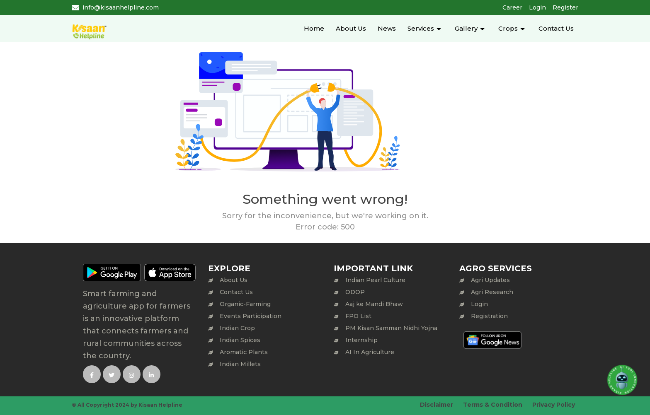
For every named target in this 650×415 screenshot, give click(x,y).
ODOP (355, 292)
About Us (351, 28)
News (387, 28)
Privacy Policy (553, 404)
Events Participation (250, 316)
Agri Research (492, 292)
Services (420, 28)
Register (565, 7)
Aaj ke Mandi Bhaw (374, 304)
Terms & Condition (492, 404)
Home (314, 28)
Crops (508, 28)
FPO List (358, 316)
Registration (489, 316)
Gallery (466, 28)
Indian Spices (240, 340)
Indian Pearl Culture (375, 280)
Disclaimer (436, 404)
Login (537, 7)
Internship (361, 340)
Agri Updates (490, 280)
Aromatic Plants (244, 352)
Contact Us (556, 28)
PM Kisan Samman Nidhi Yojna (391, 328)
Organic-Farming (245, 304)
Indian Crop (237, 328)
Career (512, 7)
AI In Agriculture (369, 352)
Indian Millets (240, 364)
